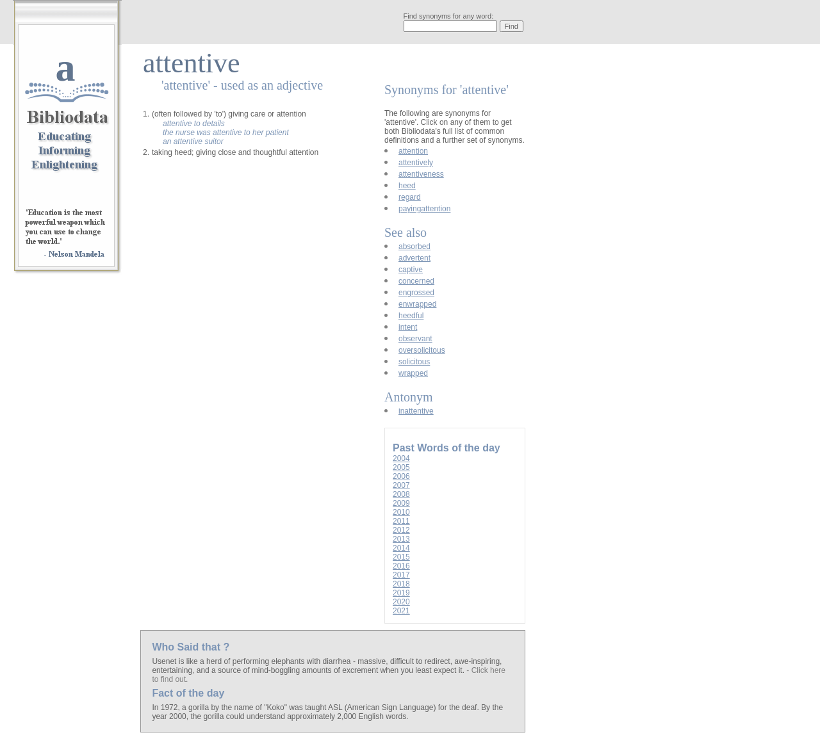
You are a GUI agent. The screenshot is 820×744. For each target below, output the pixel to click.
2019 (401, 592)
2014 (401, 548)
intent (407, 327)
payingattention (424, 208)
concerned (416, 281)
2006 (401, 476)
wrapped (413, 373)
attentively (415, 162)
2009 (401, 503)
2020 (401, 601)
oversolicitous (421, 350)
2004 (401, 458)
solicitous (414, 361)
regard (409, 197)
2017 (401, 574)
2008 (401, 494)
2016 (401, 566)
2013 (401, 539)
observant (415, 338)
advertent (414, 258)
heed (407, 185)
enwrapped (417, 304)
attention (413, 151)
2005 (401, 467)
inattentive (416, 411)
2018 (401, 583)
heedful (410, 315)
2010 (401, 512)
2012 (401, 530)
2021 (401, 610)
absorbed (414, 246)
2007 (401, 485)
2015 (401, 557)
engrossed (416, 292)
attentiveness (421, 174)
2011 (401, 521)
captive (410, 269)
